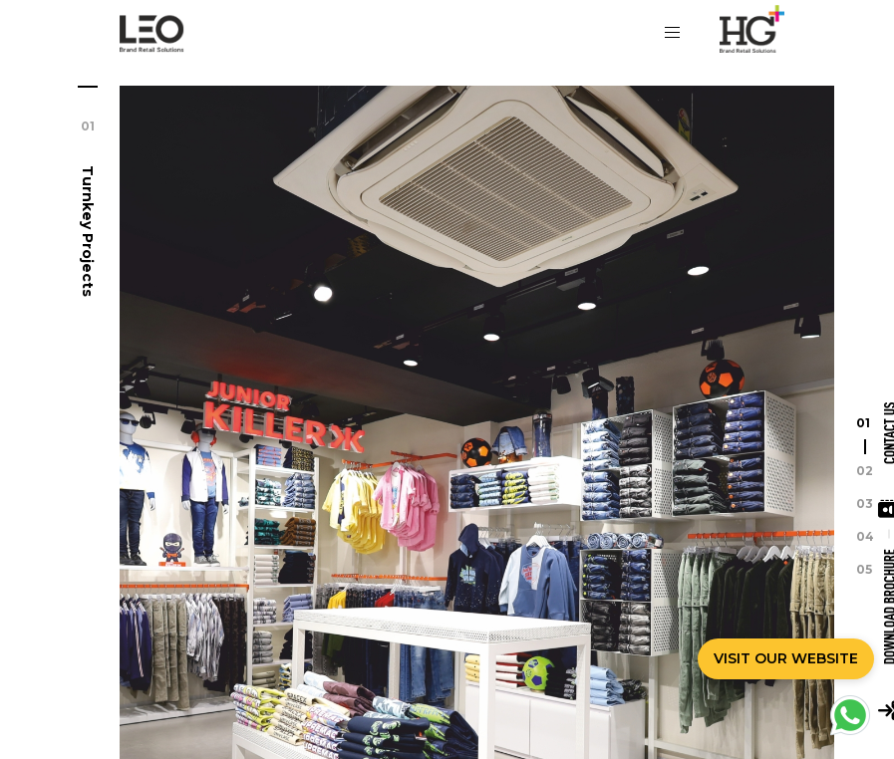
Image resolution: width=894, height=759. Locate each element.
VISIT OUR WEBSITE (786, 658)
